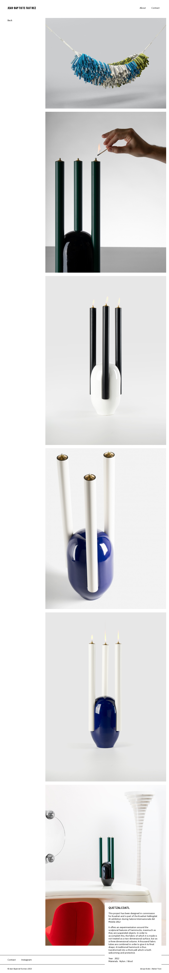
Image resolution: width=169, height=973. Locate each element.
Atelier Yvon (156, 969)
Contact (155, 8)
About (143, 8)
